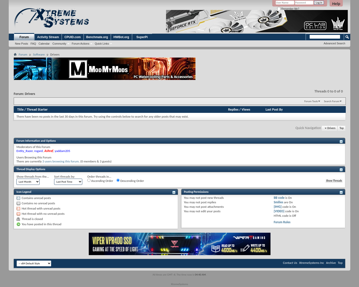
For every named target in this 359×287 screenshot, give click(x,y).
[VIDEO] (279, 211)
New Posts (21, 43)
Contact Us (290, 263)
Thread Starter (37, 109)
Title (20, 109)
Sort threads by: (64, 176)
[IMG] (278, 207)
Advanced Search (334, 43)
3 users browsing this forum (60, 161)
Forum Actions (80, 43)
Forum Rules (282, 222)
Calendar (44, 43)
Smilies (278, 202)
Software (39, 54)
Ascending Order (100, 181)
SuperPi (142, 37)
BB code (279, 198)
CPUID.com (72, 37)
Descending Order (130, 181)
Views (246, 109)
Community (59, 43)
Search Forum (332, 101)
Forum (24, 37)
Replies (233, 109)
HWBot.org (121, 37)
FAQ (33, 43)
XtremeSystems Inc (311, 263)
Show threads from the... (32, 176)
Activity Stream (48, 37)
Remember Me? (288, 8)
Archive (331, 263)
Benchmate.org (97, 37)
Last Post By (274, 109)
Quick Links (102, 43)
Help (336, 3)
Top (342, 128)
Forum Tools (311, 101)
